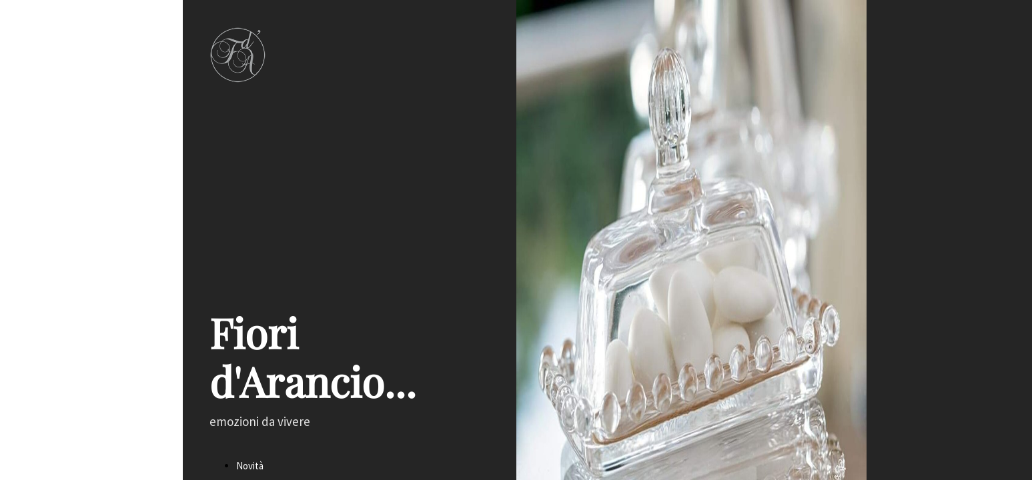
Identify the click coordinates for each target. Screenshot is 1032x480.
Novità (250, 465)
